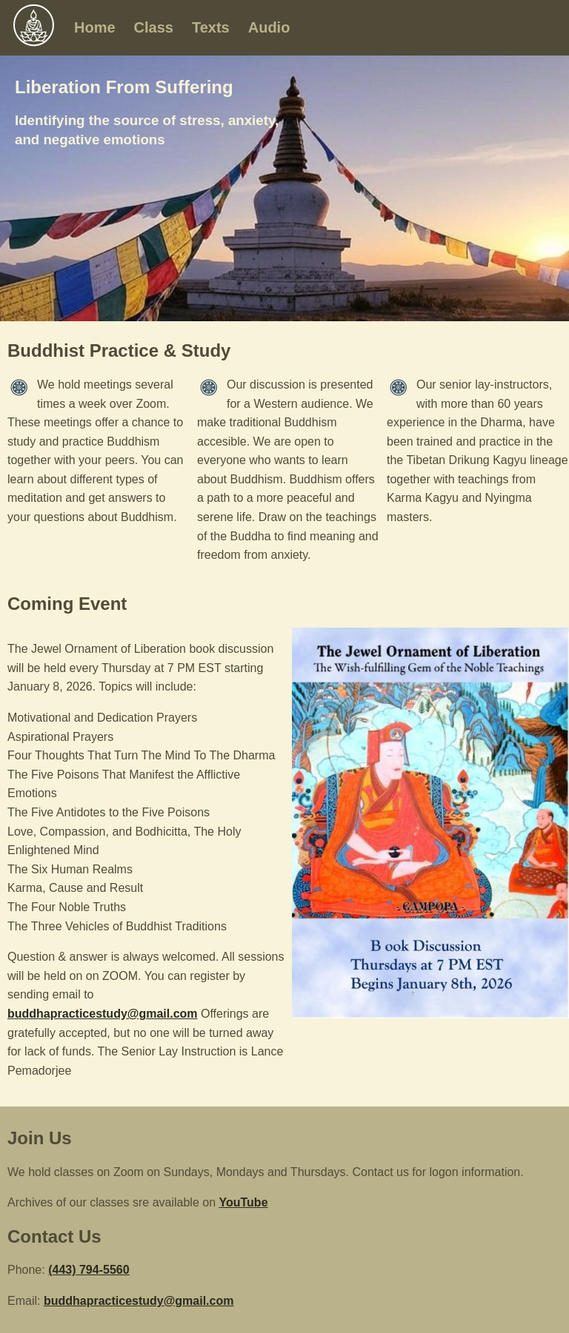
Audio (269, 27)
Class (153, 27)
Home (95, 27)
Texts (211, 27)
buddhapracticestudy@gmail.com (102, 1013)
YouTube (243, 1202)
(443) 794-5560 (88, 1269)
